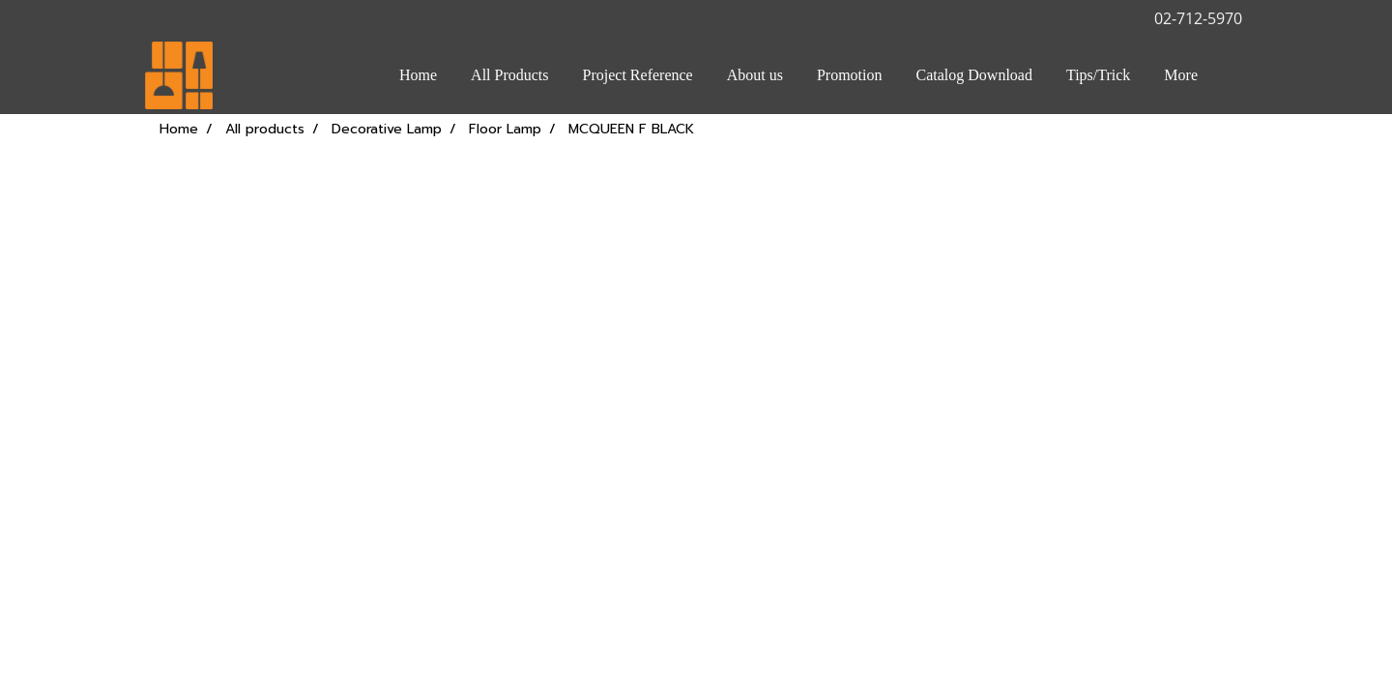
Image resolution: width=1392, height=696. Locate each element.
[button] (1231, 75)
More (1181, 75)
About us (755, 75)
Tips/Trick (1098, 75)
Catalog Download (974, 75)
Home (418, 75)
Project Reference (638, 75)
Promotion (850, 75)
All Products (509, 75)
